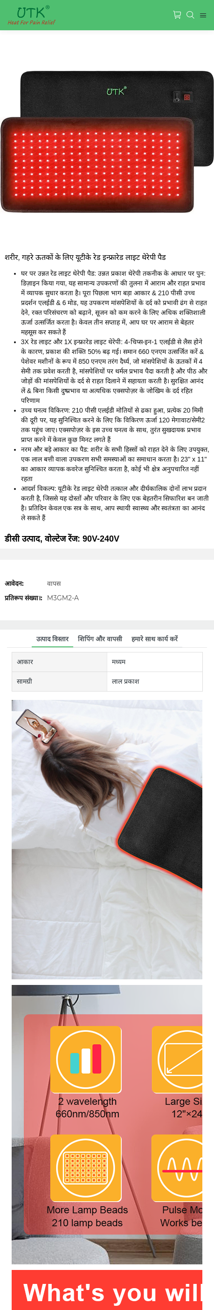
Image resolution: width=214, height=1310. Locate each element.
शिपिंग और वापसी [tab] (100, 639)
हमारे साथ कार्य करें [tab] (154, 639)
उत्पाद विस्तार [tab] (52, 639)
